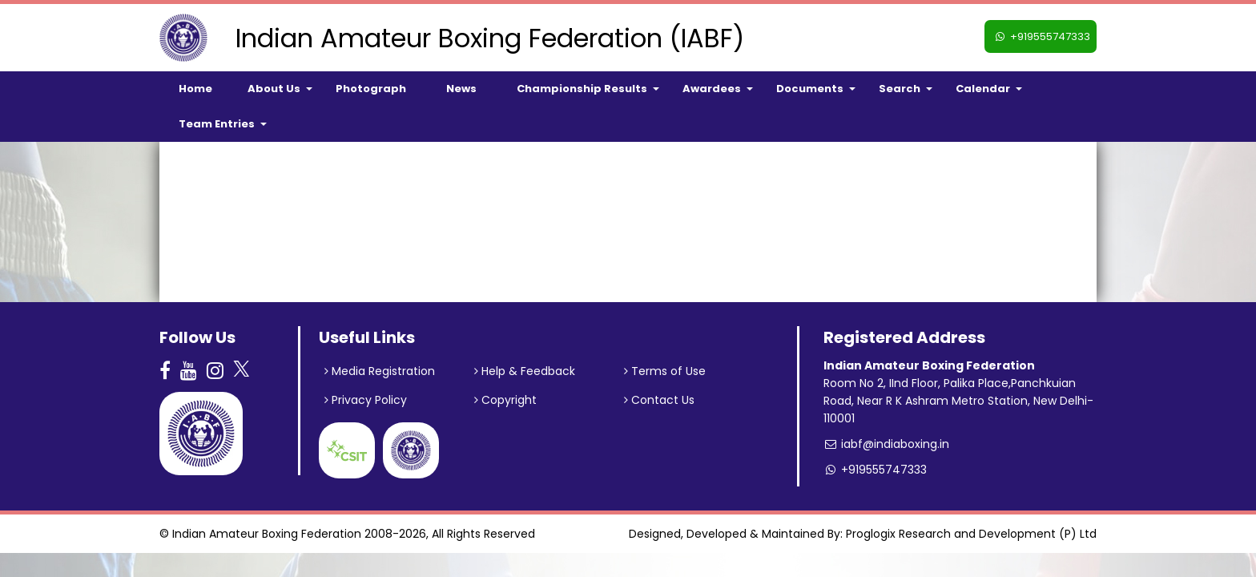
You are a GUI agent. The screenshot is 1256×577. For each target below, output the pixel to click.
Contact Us (659, 400)
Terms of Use (665, 371)
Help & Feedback (524, 371)
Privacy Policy (365, 400)
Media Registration (379, 371)
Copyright (505, 400)
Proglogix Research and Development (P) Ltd (971, 534)
